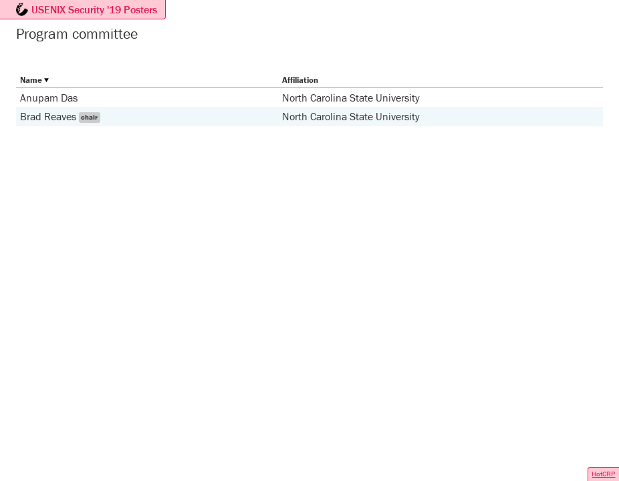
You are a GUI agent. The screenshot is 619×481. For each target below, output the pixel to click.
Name (31, 80)
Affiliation (300, 80)
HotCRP (603, 473)
